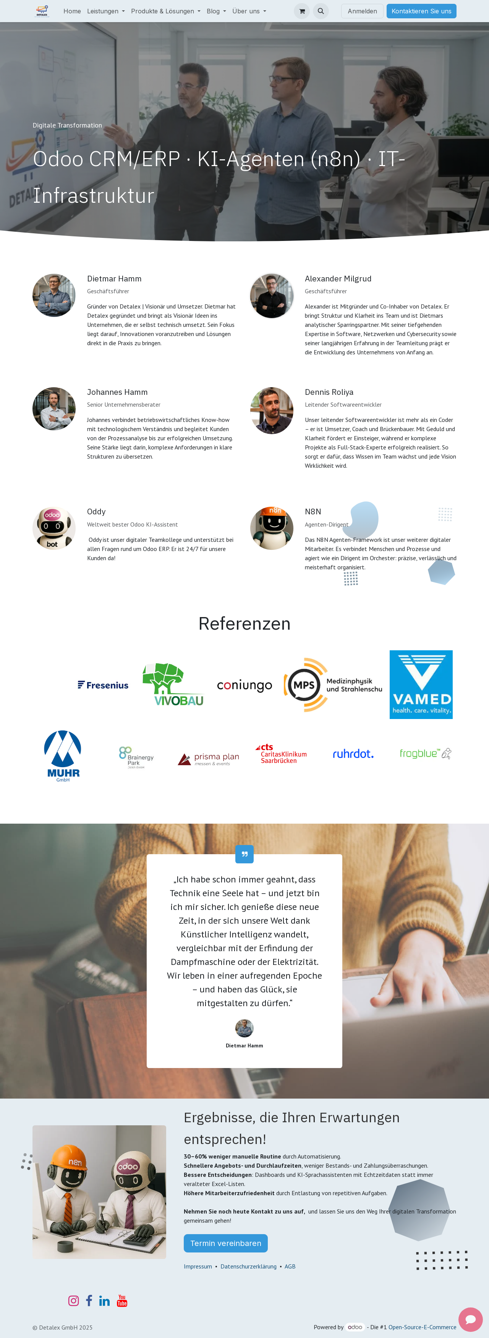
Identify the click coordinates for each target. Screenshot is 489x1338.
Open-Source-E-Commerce (423, 1327)
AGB (290, 1266)
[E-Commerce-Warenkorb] (302, 11)
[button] (321, 11)
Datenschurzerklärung (248, 1266)
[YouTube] (122, 1301)
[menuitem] (72, 11)
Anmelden (362, 11)
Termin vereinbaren (225, 1243)
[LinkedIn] (104, 1301)
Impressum (198, 1266)
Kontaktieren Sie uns (422, 11)
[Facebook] (89, 1301)
